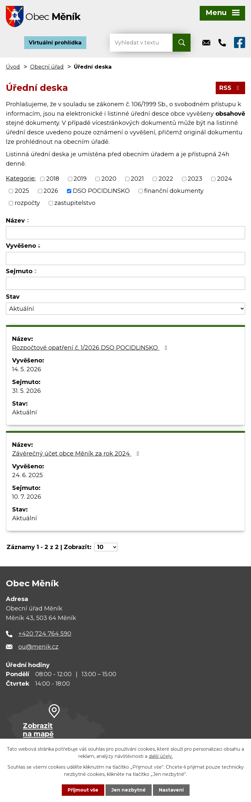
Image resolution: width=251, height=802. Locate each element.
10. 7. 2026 (26, 496)
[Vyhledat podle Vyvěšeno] (125, 258)
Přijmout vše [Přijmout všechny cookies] (83, 790)
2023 (195, 178)
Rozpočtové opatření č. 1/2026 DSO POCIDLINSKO (91, 347)
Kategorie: (21, 178)
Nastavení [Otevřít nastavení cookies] (171, 790)
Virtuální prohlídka (55, 42)
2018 (52, 178)
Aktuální (24, 412)
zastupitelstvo (74, 203)
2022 (166, 178)
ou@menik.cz (38, 646)
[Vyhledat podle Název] (125, 232)
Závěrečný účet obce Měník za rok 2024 (77, 453)
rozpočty (27, 203)
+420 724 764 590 (44, 633)
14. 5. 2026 (26, 369)
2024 (224, 178)
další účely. (161, 756)
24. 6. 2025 (27, 475)
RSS (230, 88)
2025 (22, 190)
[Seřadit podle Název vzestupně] (28, 219)
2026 (50, 190)
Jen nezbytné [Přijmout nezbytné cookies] (128, 790)
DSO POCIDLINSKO (101, 190)
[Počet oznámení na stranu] (106, 547)
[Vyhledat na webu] (136, 43)
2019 (80, 178)
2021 (137, 178)
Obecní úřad (47, 66)
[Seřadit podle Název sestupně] (28, 222)
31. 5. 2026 (26, 390)
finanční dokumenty (174, 190)
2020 (108, 178)
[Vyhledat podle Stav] (125, 309)
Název (15, 220)
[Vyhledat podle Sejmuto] (125, 283)
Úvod (13, 66)
